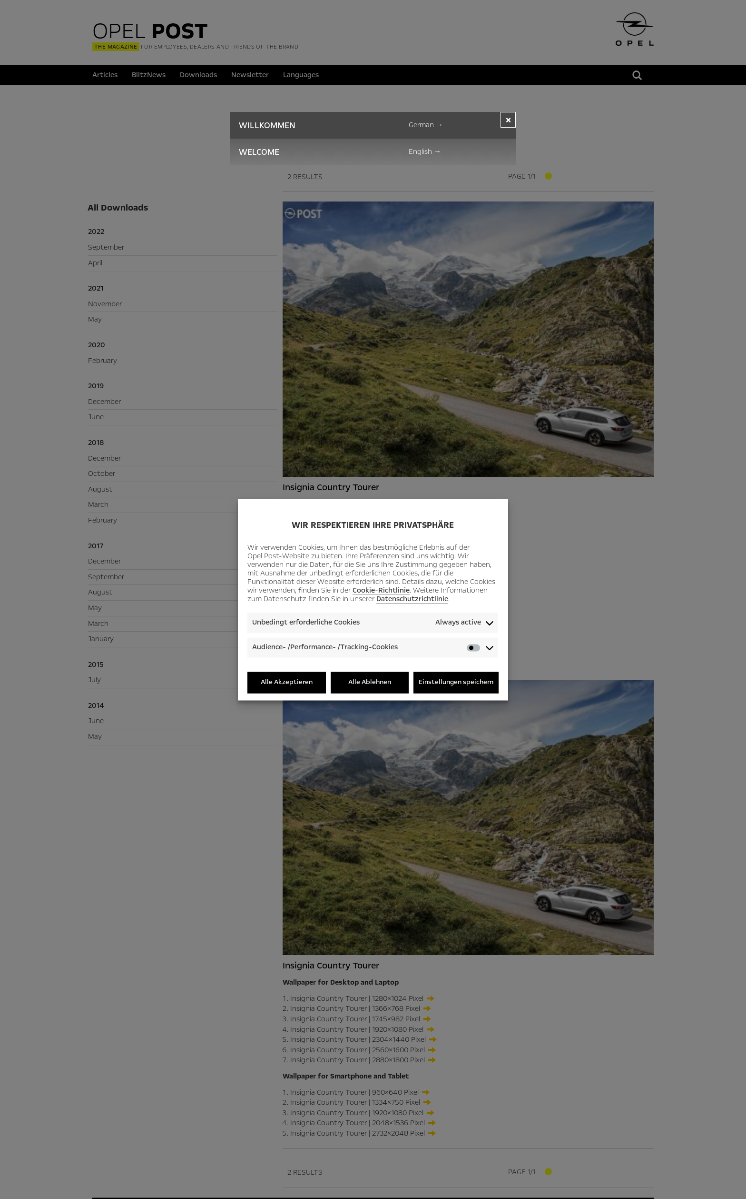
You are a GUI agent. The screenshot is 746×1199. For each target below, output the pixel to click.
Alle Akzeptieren (287, 682)
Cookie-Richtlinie (381, 590)
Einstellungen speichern (456, 682)
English (425, 151)
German (426, 125)
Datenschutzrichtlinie (412, 599)
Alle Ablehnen (369, 682)
